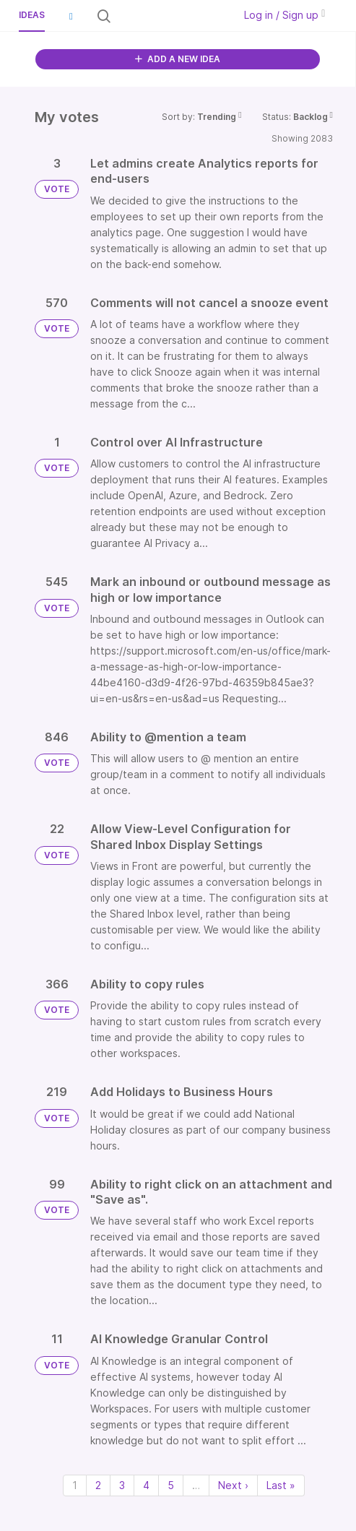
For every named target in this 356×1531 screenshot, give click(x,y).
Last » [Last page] (280, 1485)
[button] (71, 16)
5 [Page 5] (171, 1485)
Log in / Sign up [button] (284, 15)
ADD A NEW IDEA (177, 58)
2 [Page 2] (98, 1485)
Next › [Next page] (233, 1485)
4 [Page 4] (146, 1485)
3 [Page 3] (122, 1485)
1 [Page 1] (74, 1485)
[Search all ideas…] (171, 16)
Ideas (32, 14)
